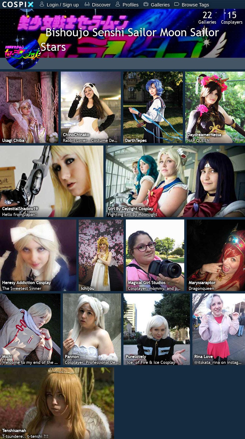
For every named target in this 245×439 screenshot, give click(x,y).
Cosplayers (232, 17)
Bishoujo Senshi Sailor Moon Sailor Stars (130, 39)
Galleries (207, 17)
